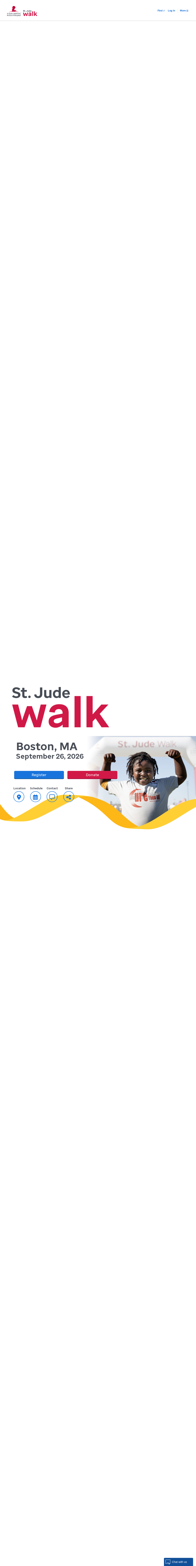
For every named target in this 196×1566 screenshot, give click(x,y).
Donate (92, 774)
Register (39, 774)
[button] (178, 1562)
